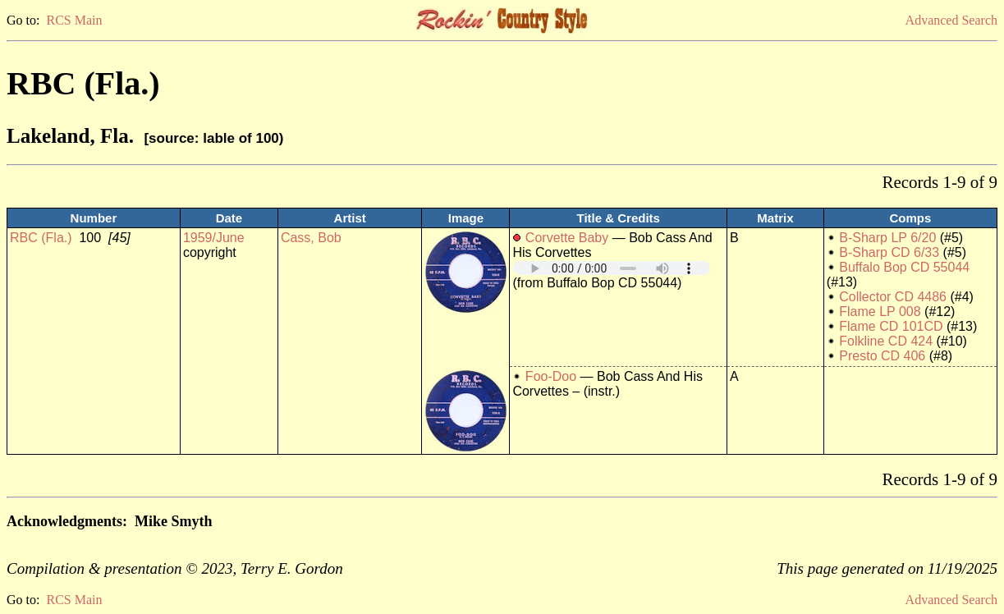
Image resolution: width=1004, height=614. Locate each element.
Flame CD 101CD (890, 326)
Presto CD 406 (882, 356)
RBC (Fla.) (41, 238)
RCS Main (74, 20)
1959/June (214, 238)
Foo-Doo (550, 376)
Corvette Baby (566, 238)
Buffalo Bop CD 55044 (904, 267)
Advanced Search (951, 20)
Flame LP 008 (879, 311)
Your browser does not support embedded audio (611, 268)
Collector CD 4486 (893, 297)
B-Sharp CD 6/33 (889, 252)
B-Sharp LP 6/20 (887, 238)
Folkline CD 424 (886, 341)
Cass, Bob (311, 238)
